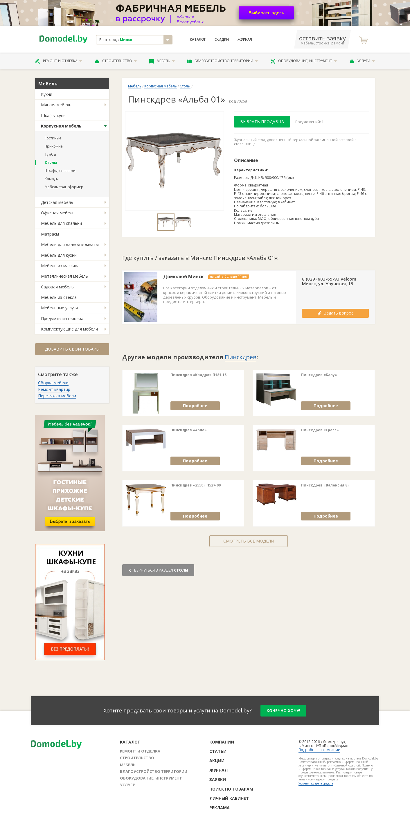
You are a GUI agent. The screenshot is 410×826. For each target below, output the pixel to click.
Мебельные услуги (59, 307)
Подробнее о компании (319, 749)
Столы (51, 162)
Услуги (362, 61)
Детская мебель (57, 202)
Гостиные (53, 138)
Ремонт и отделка (58, 61)
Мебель (162, 61)
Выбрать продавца (262, 121)
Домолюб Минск (183, 277)
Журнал (245, 39)
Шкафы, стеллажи (60, 170)
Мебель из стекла (59, 297)
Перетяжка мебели (57, 395)
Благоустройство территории (222, 61)
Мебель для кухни (59, 255)
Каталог (198, 39)
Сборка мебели (53, 382)
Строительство (116, 61)
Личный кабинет (229, 798)
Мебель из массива (60, 265)
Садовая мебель (57, 287)
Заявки (217, 779)
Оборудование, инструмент (303, 61)
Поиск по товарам (231, 789)
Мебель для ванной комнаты (70, 244)
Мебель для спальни (61, 223)
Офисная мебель (58, 213)
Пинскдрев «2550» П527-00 (195, 485)
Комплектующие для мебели (69, 329)
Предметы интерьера (62, 318)
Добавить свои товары (72, 349)
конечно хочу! (283, 710)
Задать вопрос (335, 313)
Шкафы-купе (53, 115)
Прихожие (54, 146)
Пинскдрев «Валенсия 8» (325, 485)
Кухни (46, 94)
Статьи (217, 751)
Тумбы (50, 154)
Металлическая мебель (64, 276)
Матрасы (50, 234)
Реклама (219, 807)
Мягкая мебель (56, 104)
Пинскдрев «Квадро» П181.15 (198, 375)
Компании (221, 742)
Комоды (52, 178)
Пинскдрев (240, 357)
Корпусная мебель (61, 126)
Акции (216, 760)
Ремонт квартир (54, 389)
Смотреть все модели (248, 541)
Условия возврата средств (315, 783)
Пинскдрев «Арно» (188, 430)
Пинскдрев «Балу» (319, 375)
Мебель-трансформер (64, 186)
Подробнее (195, 405)
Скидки (222, 39)
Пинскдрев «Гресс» (320, 430)
